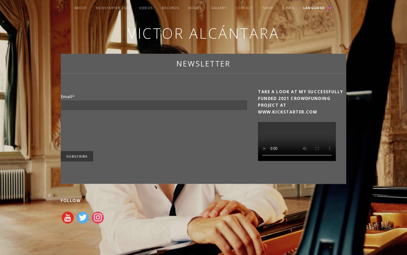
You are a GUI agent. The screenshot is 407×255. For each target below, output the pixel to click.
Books (195, 7)
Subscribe (77, 156)
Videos (146, 7)
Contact (244, 7)
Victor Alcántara (203, 33)
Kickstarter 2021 (113, 7)
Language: (317, 7)
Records (170, 7)
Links (288, 7)
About (80, 7)
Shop (268, 7)
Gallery (219, 7)
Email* (67, 96)
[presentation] (100, 127)
